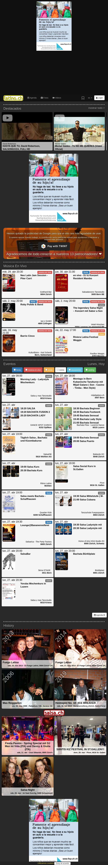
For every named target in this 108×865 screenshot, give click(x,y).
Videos (57, 98)
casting (90, 370)
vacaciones (75, 370)
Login (99, 98)
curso (60, 370)
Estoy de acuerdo (62, 863)
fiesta (17, 370)
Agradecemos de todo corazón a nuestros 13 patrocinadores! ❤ (54, 254)
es (90, 98)
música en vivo (33, 370)
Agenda (31, 98)
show (48, 370)
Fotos (44, 98)
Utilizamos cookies (45, 863)
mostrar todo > (96, 108)
